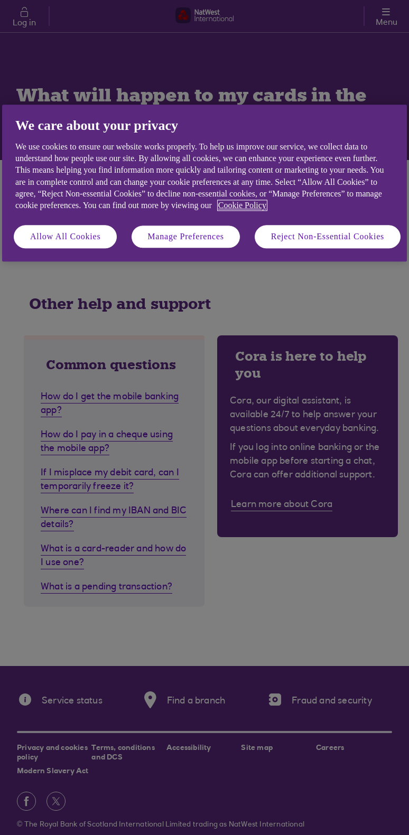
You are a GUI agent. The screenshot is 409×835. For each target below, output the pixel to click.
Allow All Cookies (65, 236)
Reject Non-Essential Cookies (327, 236)
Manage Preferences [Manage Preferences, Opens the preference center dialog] (185, 236)
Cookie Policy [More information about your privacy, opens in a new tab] (242, 205)
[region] (204, 183)
